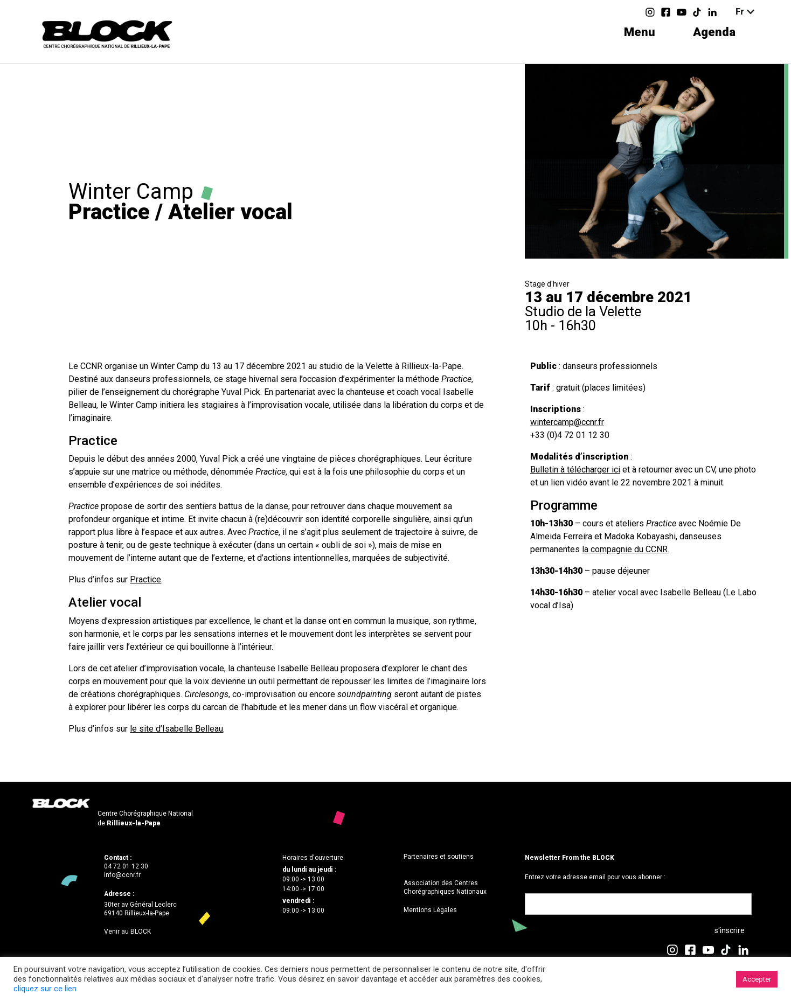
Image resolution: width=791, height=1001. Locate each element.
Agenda (714, 32)
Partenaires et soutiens (439, 856)
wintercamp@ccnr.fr (567, 422)
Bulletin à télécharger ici (575, 469)
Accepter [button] (757, 979)
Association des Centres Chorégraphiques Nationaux (445, 887)
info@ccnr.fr (122, 875)
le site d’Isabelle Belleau (176, 729)
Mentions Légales (430, 910)
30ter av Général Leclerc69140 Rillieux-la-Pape (140, 909)
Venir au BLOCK (127, 931)
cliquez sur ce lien (45, 988)
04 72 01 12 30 (126, 866)
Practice (145, 579)
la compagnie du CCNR (625, 549)
